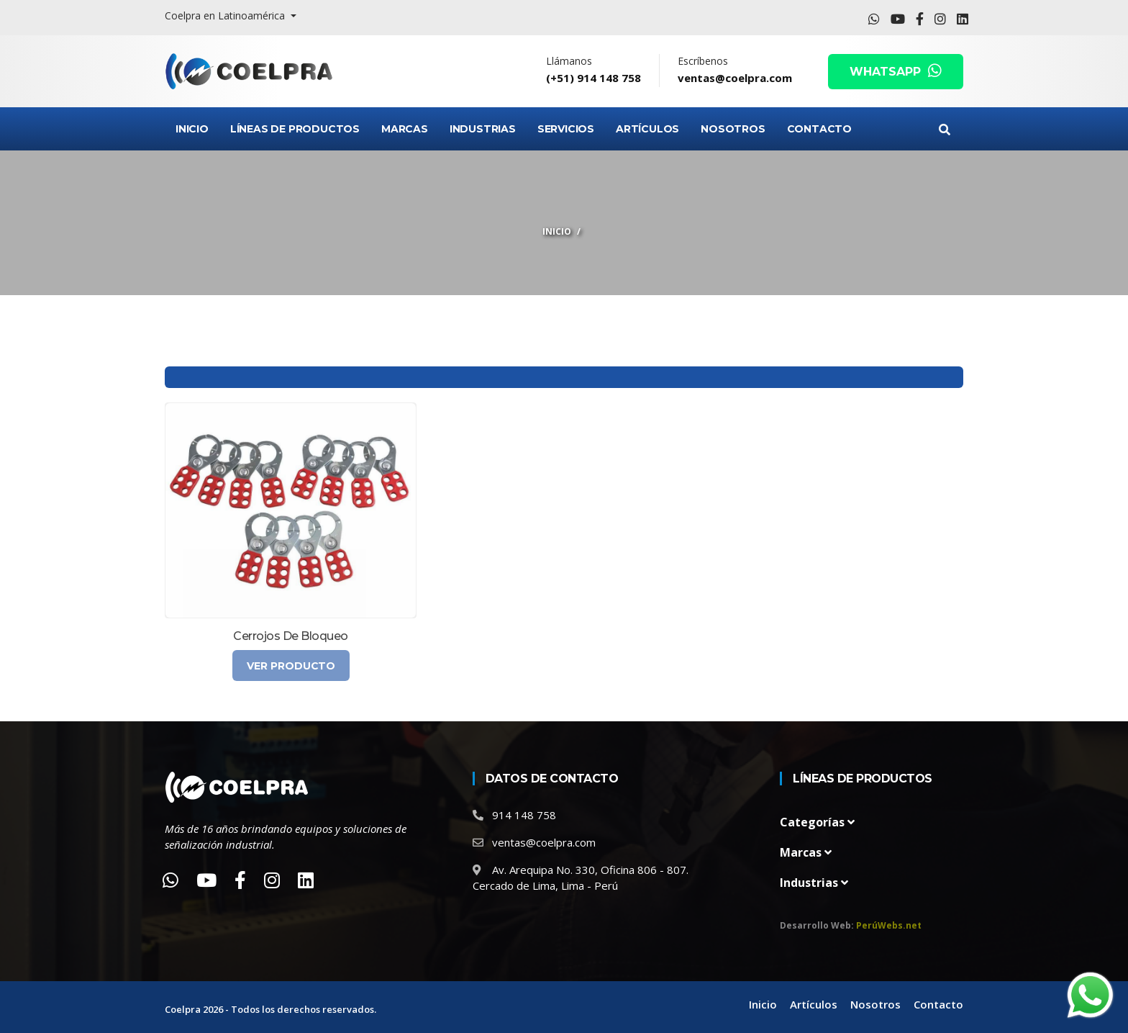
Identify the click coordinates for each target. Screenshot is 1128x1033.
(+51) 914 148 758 (593, 78)
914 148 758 (524, 815)
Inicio (192, 128)
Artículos (647, 128)
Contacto (819, 128)
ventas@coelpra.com (735, 78)
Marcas (404, 128)
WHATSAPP (896, 71)
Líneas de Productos (295, 128)
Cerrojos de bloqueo (290, 636)
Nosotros (733, 128)
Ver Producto (290, 665)
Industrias (483, 128)
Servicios (565, 128)
